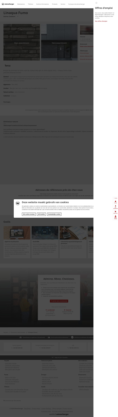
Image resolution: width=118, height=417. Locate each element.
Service (63, 4)
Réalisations (21, 4)
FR (105, 4)
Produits (54, 4)
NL (108, 4)
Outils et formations (42, 4)
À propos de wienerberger (76, 4)
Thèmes (30, 4)
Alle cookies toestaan (29, 214)
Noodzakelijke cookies (54, 214)
